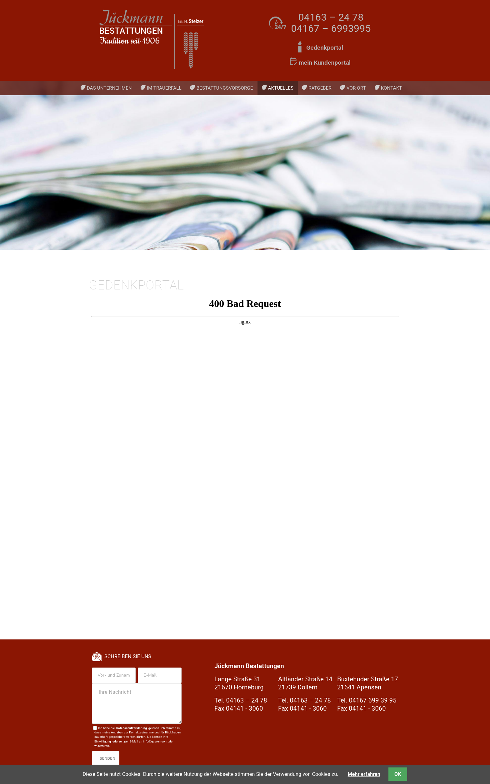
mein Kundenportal (325, 62)
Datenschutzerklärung (131, 728)
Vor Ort (356, 88)
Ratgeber (320, 88)
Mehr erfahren (364, 774)
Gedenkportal (324, 47)
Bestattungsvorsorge (225, 88)
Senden (107, 758)
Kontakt (391, 88)
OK (397, 774)
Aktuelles (280, 88)
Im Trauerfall (164, 88)
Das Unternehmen (109, 88)
